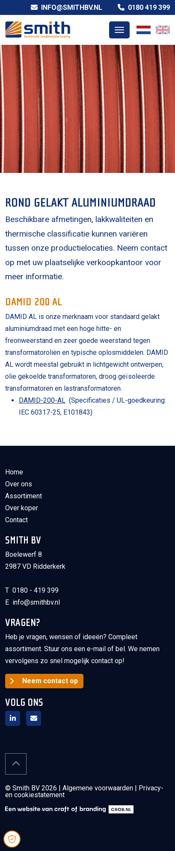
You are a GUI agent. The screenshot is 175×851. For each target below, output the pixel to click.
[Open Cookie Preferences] (12, 839)
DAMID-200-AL (42, 400)
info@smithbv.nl (66, 7)
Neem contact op (50, 681)
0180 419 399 (144, 7)
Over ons (18, 484)
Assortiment (23, 496)
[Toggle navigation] (119, 29)
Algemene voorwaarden (97, 788)
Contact (16, 520)
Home (14, 472)
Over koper (21, 508)
